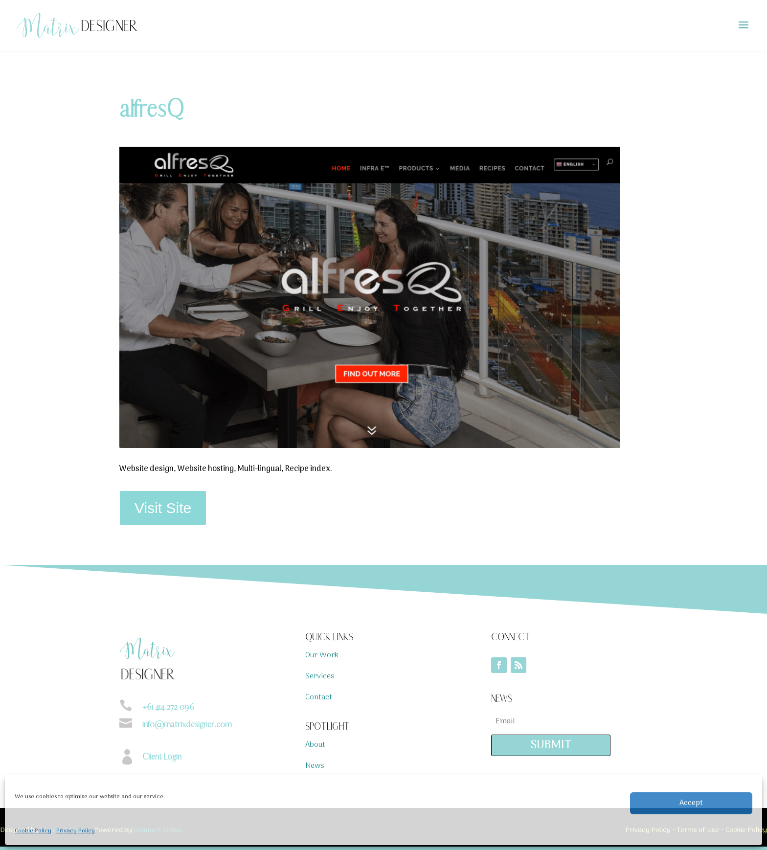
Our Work (321, 655)
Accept (691, 803)
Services (320, 676)
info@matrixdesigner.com (187, 724)
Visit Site (163, 508)
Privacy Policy (75, 831)
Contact (318, 697)
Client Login (161, 756)
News (314, 766)
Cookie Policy (33, 831)
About (315, 744)
